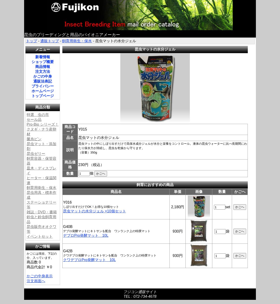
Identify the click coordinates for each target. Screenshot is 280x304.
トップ (31, 41)
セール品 (34, 120)
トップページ (43, 96)
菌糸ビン (34, 139)
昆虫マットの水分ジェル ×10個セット (94, 211)
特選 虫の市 (38, 115)
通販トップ (49, 41)
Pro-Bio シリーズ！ (43, 124)
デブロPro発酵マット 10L (85, 235)
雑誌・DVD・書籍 (42, 212)
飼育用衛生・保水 (77, 41)
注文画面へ (36, 281)
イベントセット (40, 236)
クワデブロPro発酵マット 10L (89, 260)
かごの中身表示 (40, 276)
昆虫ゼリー (36, 154)
